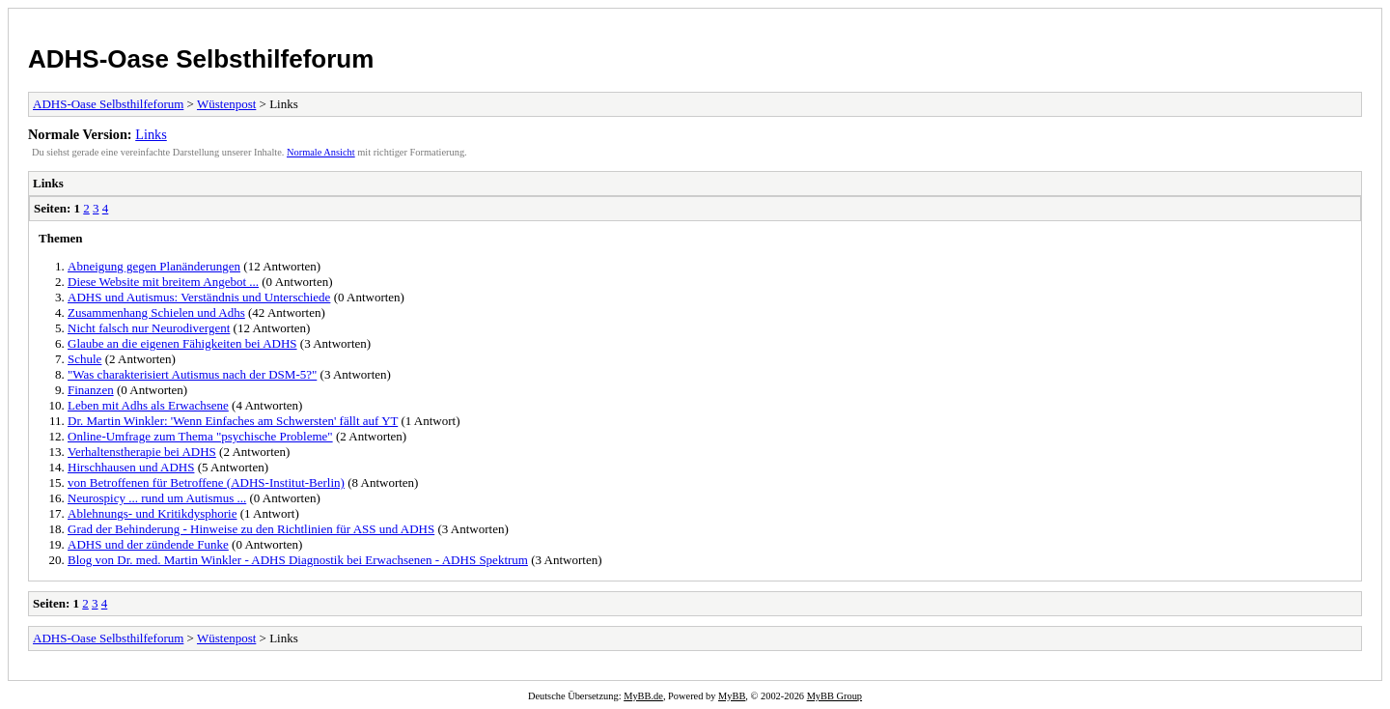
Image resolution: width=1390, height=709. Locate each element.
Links (151, 134)
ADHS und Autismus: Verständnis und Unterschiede (199, 297)
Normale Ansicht (321, 152)
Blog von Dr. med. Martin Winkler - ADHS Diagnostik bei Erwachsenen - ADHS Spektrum (298, 560)
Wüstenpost (226, 104)
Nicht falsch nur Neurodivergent (149, 328)
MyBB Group (834, 696)
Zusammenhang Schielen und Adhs (156, 312)
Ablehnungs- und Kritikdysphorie (152, 513)
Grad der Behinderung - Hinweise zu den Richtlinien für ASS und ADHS (251, 529)
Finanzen (91, 390)
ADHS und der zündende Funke (148, 544)
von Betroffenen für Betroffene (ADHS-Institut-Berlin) (206, 482)
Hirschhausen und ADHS (131, 467)
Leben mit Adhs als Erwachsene (148, 405)
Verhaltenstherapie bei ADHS (142, 451)
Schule (84, 359)
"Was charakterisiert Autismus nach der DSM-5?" (192, 374)
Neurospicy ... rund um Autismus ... (157, 498)
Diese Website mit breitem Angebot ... (163, 281)
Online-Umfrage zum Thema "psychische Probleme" (200, 436)
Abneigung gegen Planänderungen (154, 266)
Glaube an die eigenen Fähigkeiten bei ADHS (182, 343)
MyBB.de (643, 696)
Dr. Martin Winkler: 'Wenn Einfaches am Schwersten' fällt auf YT (233, 420)
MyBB (731, 696)
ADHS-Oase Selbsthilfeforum (201, 58)
